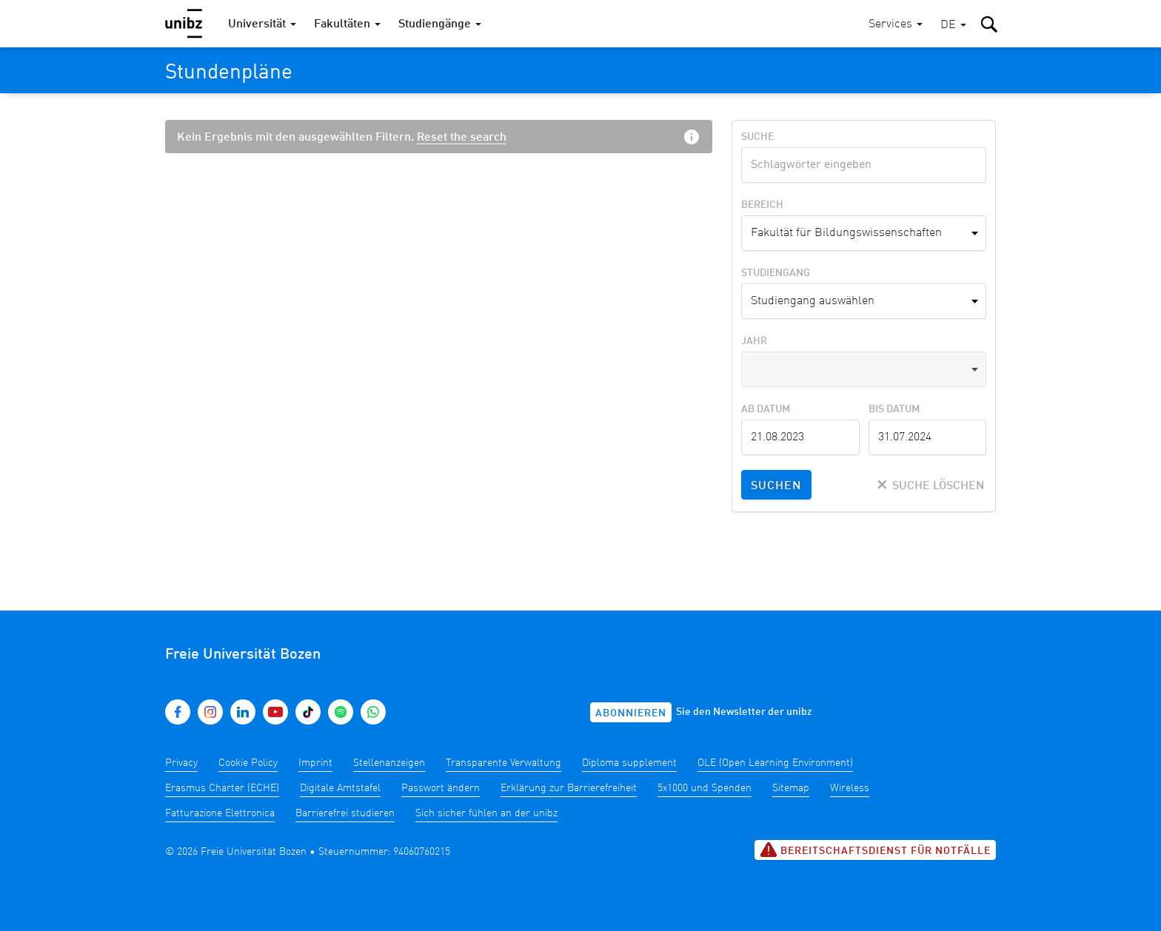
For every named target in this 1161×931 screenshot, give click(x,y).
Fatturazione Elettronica (220, 813)
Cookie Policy (248, 763)
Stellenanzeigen (389, 763)
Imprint (315, 763)
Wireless (849, 788)
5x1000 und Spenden (705, 788)
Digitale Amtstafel (340, 788)
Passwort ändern (440, 788)
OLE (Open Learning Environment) (775, 763)
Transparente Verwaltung (503, 763)
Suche (757, 137)
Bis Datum (894, 409)
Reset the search (461, 138)
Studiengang (775, 273)
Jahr (754, 341)
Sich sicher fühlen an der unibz (486, 813)
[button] (953, 25)
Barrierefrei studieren (345, 813)
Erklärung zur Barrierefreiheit (569, 788)
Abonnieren (630, 713)
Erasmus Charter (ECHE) (222, 788)
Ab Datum (765, 409)
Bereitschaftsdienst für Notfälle (875, 849)
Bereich (762, 205)
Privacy (181, 763)
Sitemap (790, 788)
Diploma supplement (629, 763)
